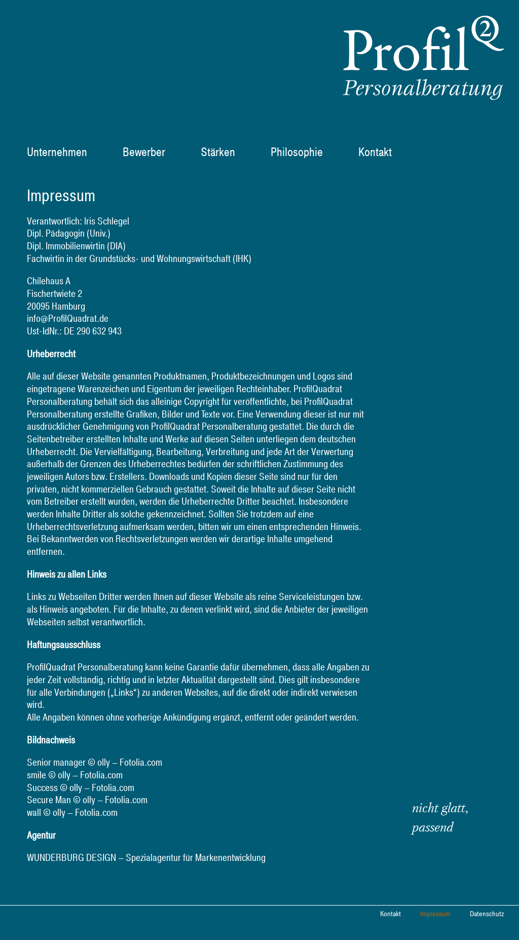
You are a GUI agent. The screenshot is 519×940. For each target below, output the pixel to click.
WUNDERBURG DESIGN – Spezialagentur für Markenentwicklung (146, 857)
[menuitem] (63, 153)
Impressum (435, 914)
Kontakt (390, 914)
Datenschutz (487, 914)
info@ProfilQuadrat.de (67, 318)
